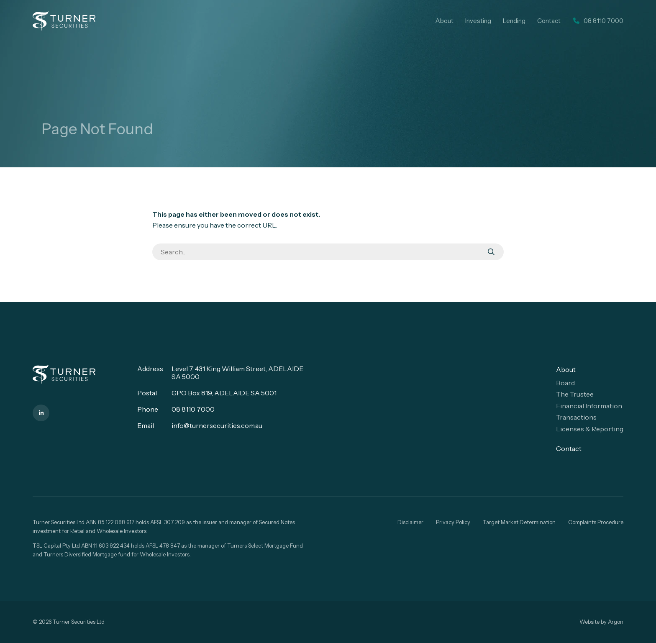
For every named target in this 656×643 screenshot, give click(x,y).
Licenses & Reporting (589, 429)
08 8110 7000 (193, 409)
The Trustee (575, 394)
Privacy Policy (453, 522)
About (444, 21)
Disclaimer (410, 522)
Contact (549, 21)
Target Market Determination (519, 522)
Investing (478, 21)
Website (589, 621)
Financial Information (589, 406)
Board (565, 383)
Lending (514, 21)
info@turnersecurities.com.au (217, 425)
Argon (615, 621)
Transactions (576, 417)
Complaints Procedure (595, 522)
